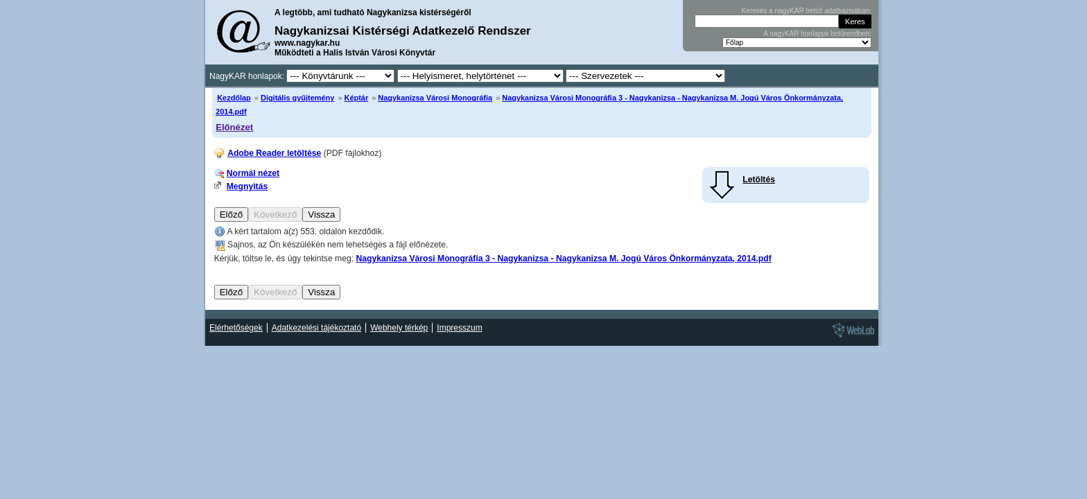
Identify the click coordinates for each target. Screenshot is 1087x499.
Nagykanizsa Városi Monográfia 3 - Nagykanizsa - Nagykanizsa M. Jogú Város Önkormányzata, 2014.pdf (563, 258)
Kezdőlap (234, 98)
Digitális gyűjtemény (297, 98)
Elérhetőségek (236, 328)
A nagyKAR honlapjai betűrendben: (817, 33)
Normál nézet (253, 173)
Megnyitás (247, 186)
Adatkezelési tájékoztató (316, 328)
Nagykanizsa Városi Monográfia (435, 98)
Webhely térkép (399, 328)
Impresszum (459, 328)
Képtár (357, 98)
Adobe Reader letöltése (274, 153)
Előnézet (234, 127)
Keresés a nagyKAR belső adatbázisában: (806, 11)
